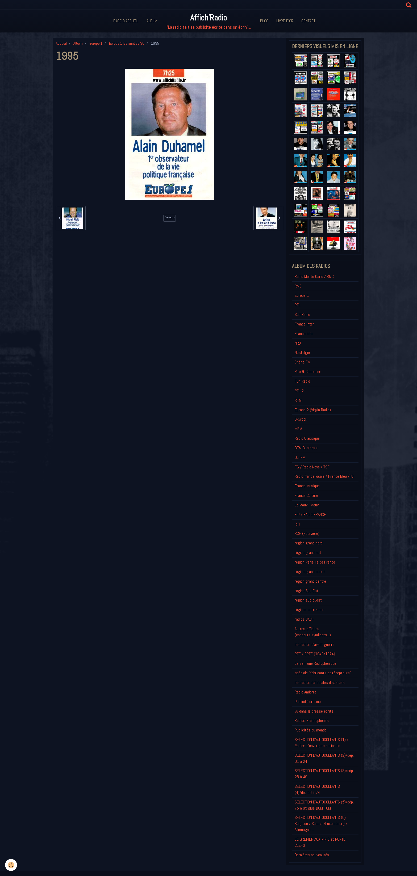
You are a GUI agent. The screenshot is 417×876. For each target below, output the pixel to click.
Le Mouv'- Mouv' (307, 505)
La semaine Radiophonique (315, 663)
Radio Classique (307, 438)
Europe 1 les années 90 (126, 43)
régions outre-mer (309, 609)
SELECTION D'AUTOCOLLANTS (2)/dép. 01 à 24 (324, 758)
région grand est (308, 552)
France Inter (304, 324)
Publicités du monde (311, 730)
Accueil (61, 43)
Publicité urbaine (308, 701)
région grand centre (310, 581)
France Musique (307, 486)
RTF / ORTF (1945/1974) (315, 654)
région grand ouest (310, 571)
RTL (298, 305)
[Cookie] (11, 865)
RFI (297, 524)
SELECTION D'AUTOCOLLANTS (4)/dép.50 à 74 (317, 789)
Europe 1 (95, 43)
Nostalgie (302, 352)
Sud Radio (302, 314)
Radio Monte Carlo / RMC (314, 276)
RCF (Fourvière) (307, 533)
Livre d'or (284, 21)
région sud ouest (308, 600)
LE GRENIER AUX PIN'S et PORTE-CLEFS (321, 842)
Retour (169, 218)
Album (152, 21)
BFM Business (306, 448)
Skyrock (301, 419)
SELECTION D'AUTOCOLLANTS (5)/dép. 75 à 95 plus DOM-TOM (324, 805)
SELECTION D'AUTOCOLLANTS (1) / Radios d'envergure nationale (321, 742)
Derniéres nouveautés (312, 855)
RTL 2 (299, 390)
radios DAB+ (304, 619)
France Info (303, 333)
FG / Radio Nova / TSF (312, 467)
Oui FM (300, 457)
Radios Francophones (312, 720)
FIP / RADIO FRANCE (310, 514)
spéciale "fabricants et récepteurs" (323, 673)
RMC (298, 286)
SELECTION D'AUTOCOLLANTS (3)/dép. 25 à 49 (324, 774)
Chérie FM (302, 362)
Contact (308, 21)
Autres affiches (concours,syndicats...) (313, 632)
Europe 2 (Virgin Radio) (313, 410)
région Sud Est (306, 591)
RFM (298, 400)
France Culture (306, 495)
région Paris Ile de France (315, 562)
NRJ (298, 343)
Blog (264, 21)
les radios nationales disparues (320, 682)
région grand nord (309, 543)
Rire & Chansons (308, 371)
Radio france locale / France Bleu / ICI (324, 476)
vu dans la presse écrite (314, 711)
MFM (298, 428)
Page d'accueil (126, 21)
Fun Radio (302, 381)
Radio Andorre (305, 692)
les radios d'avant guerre (314, 644)
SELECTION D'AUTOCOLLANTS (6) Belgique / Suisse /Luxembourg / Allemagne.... (321, 823)
